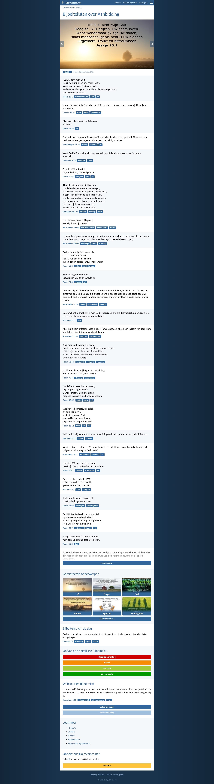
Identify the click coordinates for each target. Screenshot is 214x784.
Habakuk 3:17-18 (70, 211)
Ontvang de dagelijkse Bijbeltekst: (85, 651)
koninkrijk (85, 244)
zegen (79, 113)
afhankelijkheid (92, 506)
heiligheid (79, 177)
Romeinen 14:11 (70, 454)
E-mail (107, 662)
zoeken (77, 266)
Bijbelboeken (74, 739)
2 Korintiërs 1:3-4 (70, 304)
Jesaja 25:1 (68, 96)
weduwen (100, 362)
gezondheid (95, 113)
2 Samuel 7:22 (69, 320)
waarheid (81, 161)
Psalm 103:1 (68, 176)
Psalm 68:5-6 (68, 362)
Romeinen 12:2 (69, 700)
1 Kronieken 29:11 (71, 243)
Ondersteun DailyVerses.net (81, 754)
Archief (71, 735)
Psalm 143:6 (68, 505)
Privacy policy (118, 775)
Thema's (118, 3)
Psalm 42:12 (68, 425)
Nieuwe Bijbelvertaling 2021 (83, 72)
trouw (112, 228)
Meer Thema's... (107, 618)
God (92, 97)
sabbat (95, 642)
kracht (94, 244)
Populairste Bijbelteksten (79, 743)
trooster (103, 304)
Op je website (107, 674)
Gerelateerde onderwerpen (81, 574)
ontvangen (80, 506)
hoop (78, 426)
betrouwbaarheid (81, 97)
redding (92, 212)
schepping (83, 336)
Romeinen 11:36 (70, 336)
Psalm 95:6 (68, 377)
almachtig (102, 244)
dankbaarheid (102, 228)
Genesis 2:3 (68, 641)
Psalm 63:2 (68, 266)
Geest (90, 161)
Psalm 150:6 (68, 128)
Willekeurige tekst (130, 3)
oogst (100, 212)
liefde (79, 400)
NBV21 (67, 72)
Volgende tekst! (107, 707)
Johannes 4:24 (69, 160)
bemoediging (92, 304)
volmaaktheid (84, 700)
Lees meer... (107, 563)
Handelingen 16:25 (71, 144)
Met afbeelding (107, 712)
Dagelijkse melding (107, 657)
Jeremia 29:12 (69, 438)
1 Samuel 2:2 (68, 489)
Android (107, 668)
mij (68, 759)
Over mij (93, 775)
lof (98, 97)
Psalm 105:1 (68, 470)
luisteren (93, 145)
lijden (83, 304)
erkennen (95, 454)
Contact (109, 775)
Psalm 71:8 (68, 282)
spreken (78, 282)
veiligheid (90, 362)
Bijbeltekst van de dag (77, 628)
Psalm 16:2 (68, 544)
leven (86, 400)
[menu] (151, 3)
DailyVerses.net (68, 8)
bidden (84, 145)
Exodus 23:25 (69, 112)
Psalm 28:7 (68, 528)
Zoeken (71, 731)
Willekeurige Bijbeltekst (78, 684)
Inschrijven (143, 3)
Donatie (107, 765)
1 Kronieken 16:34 (71, 227)
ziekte (86, 113)
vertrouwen (79, 528)
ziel (87, 177)
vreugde (83, 212)
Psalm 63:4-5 (68, 400)
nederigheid (89, 378)
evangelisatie (89, 470)
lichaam (91, 266)
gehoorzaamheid (98, 700)
